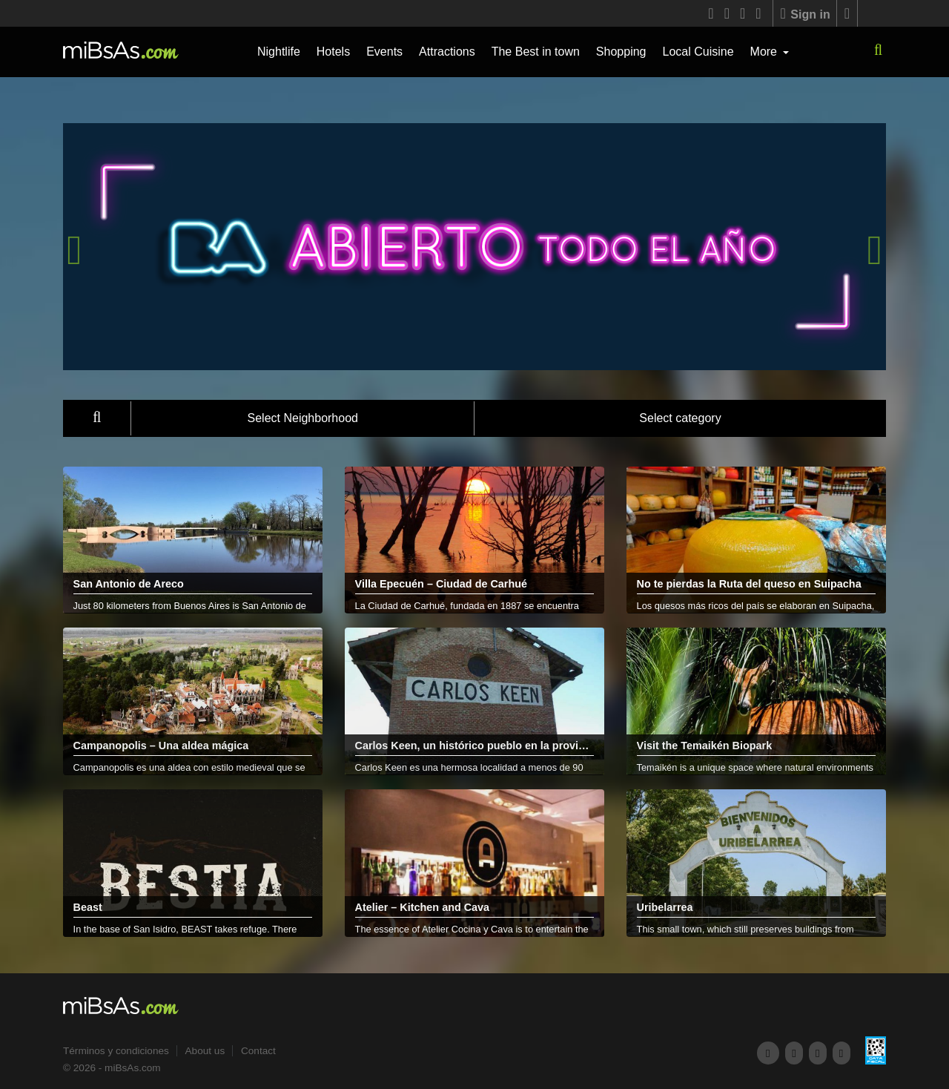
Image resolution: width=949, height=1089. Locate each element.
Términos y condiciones (116, 1050)
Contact (258, 1050)
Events (384, 51)
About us (205, 1050)
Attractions (447, 51)
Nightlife (278, 51)
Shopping (621, 51)
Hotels (333, 51)
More (765, 51)
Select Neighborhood (303, 418)
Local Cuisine (697, 51)
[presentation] (74, 250)
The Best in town (536, 51)
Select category (680, 418)
